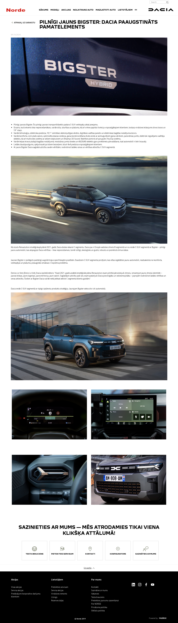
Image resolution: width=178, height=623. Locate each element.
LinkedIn (133, 585)
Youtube (152, 585)
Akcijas (66, 10)
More (136, 9)
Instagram (140, 585)
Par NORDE (96, 603)
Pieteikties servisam (59, 587)
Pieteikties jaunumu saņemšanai (105, 600)
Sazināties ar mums (99, 590)
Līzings (54, 597)
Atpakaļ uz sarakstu (24, 22)
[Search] (167, 2)
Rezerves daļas (57, 600)
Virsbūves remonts (59, 593)
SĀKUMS (43, 10)
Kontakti (95, 587)
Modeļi (54, 10)
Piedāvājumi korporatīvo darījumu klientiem (25, 595)
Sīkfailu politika (98, 610)
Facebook (146, 585)
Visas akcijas (16, 587)
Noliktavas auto (83, 10)
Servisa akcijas (17, 590)
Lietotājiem (125, 10)
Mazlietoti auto (106, 10)
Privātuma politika (99, 607)
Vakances (95, 593)
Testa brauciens (97, 597)
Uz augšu (88, 568)
